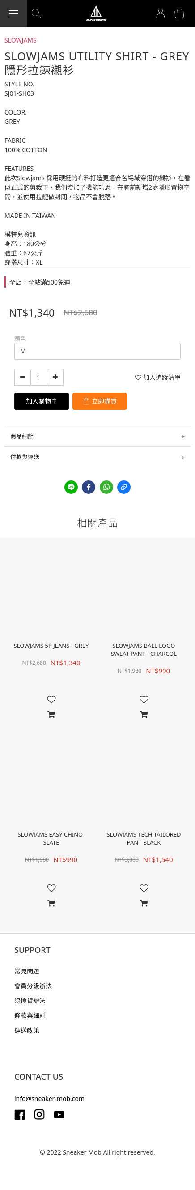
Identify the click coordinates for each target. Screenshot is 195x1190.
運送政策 (26, 1030)
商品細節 (22, 436)
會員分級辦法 (33, 986)
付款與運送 (24, 457)
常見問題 (26, 971)
